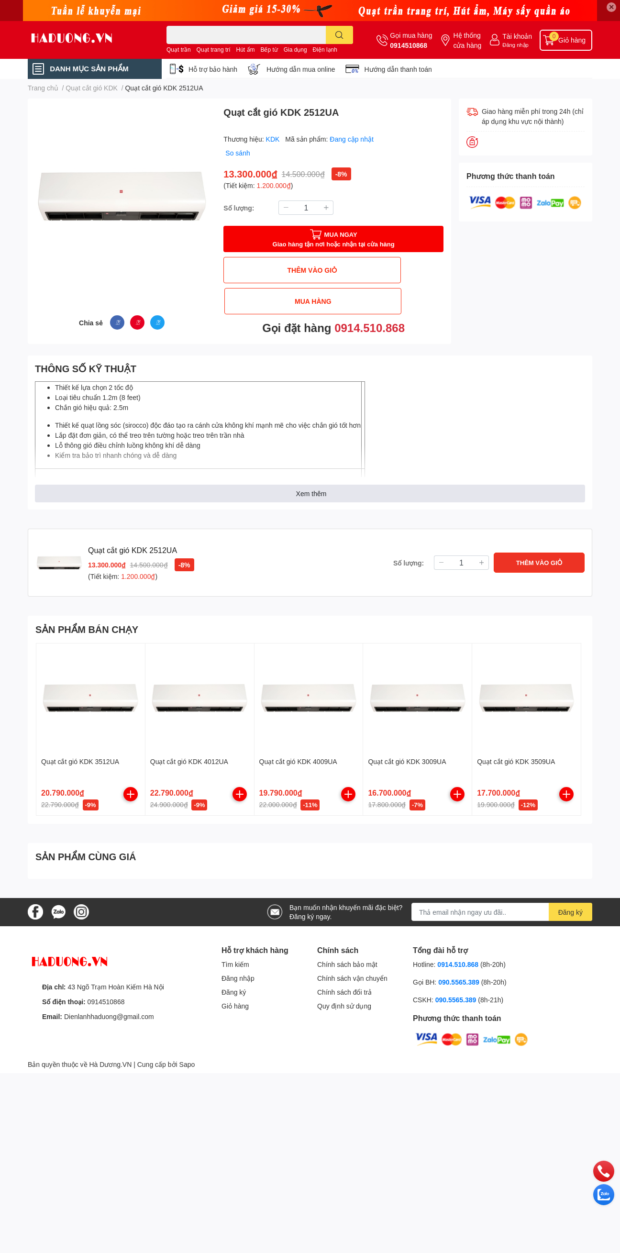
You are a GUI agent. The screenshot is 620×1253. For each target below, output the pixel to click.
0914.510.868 (369, 296)
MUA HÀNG (389, 270)
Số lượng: (238, 208)
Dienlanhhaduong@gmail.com (109, 1010)
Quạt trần (178, 49)
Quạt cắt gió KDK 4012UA (189, 755)
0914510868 (408, 45)
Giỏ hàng (235, 1000)
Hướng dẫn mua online (300, 69)
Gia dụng (295, 49)
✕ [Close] (611, 7)
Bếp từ (268, 49)
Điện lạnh (325, 49)
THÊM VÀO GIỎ (277, 270)
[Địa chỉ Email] (501, 906)
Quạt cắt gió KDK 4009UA (298, 755)
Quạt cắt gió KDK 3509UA (516, 755)
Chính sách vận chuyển (352, 972)
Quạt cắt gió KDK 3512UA (80, 755)
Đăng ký (233, 986)
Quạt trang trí (214, 49)
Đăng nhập (515, 45)
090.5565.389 (459, 976)
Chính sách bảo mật (347, 958)
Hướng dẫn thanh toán (398, 69)
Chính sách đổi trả (344, 986)
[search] (339, 35)
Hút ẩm (245, 49)
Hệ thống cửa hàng (467, 40)
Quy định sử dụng (344, 1000)
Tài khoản (517, 36)
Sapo (187, 1057)
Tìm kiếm (235, 958)
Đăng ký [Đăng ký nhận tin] (570, 906)
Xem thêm (311, 487)
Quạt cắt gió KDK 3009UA (407, 755)
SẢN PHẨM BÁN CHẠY (86, 622)
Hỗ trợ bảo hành (212, 69)
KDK (274, 139)
